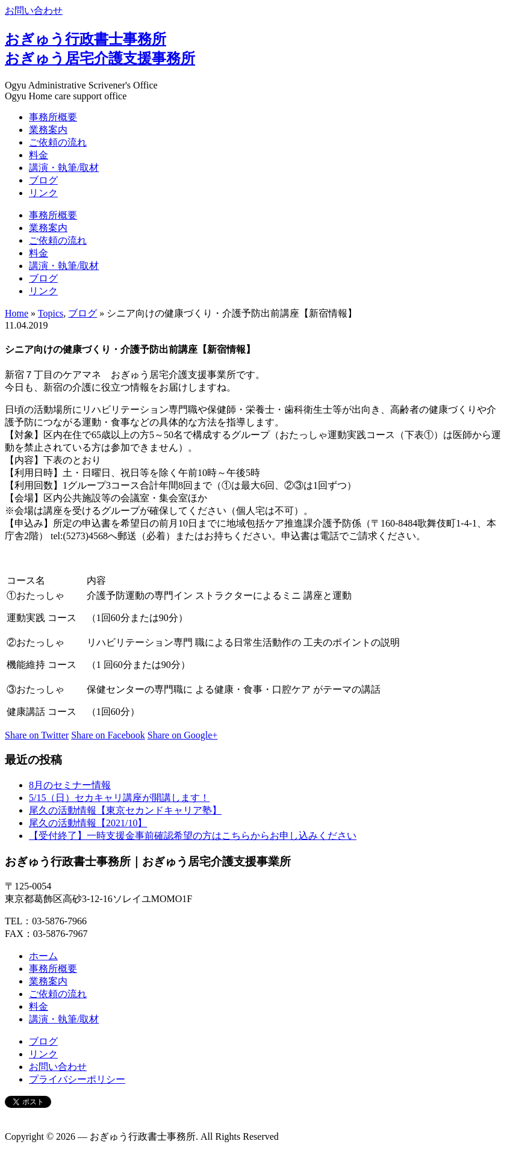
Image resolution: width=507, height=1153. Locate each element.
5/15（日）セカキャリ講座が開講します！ (119, 798)
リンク (43, 193)
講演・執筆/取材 (64, 167)
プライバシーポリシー (77, 1079)
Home (16, 313)
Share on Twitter (37, 735)
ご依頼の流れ (58, 142)
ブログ (43, 180)
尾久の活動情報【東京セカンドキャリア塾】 (125, 810)
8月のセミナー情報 (70, 785)
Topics (50, 313)
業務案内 (48, 130)
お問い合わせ (34, 10)
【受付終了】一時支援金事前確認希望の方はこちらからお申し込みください (192, 835)
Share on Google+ (183, 735)
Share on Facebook (108, 735)
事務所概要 (53, 117)
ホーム (43, 956)
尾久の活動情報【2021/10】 (88, 823)
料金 (38, 155)
